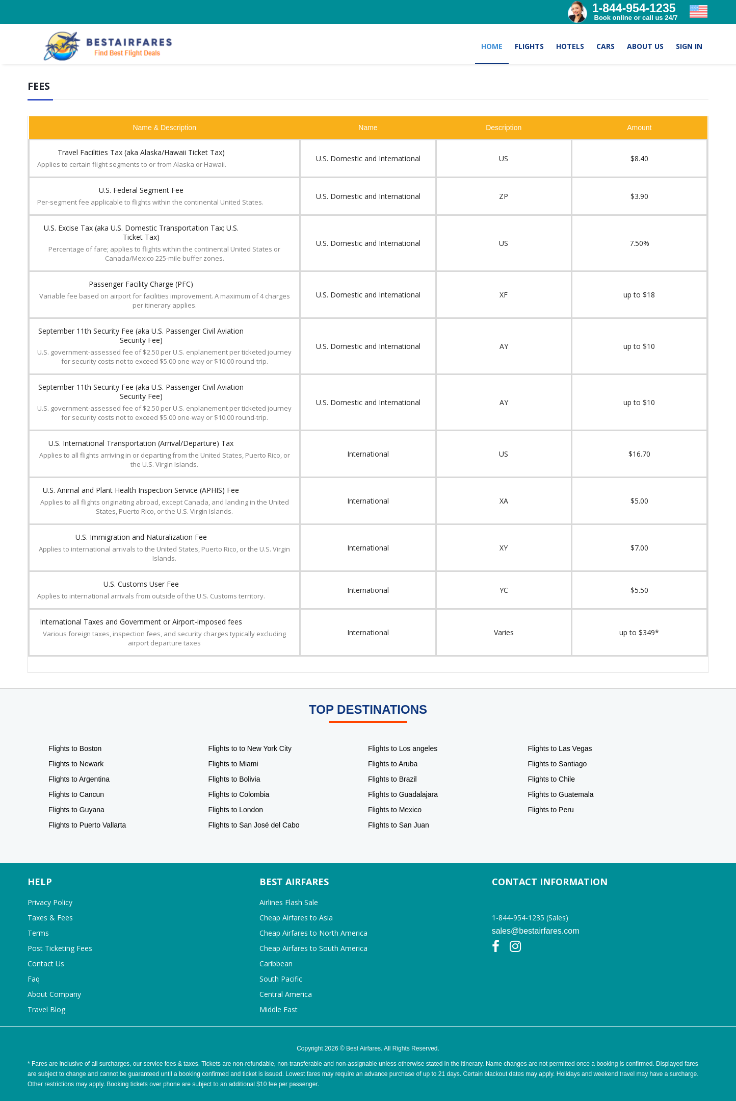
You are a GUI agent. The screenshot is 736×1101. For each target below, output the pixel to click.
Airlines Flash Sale (288, 902)
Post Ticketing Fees (60, 948)
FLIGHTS (529, 46)
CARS (605, 46)
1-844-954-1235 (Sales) (530, 917)
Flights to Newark (75, 764)
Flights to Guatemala (560, 794)
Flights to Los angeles (402, 748)
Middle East (278, 1009)
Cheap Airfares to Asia (296, 917)
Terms (38, 933)
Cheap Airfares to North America (313, 933)
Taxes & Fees (50, 917)
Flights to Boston (74, 748)
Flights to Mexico (395, 810)
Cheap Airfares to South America (313, 948)
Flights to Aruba (392, 764)
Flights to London (235, 810)
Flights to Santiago (557, 764)
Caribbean (276, 963)
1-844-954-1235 (634, 8)
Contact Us (46, 963)
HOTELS (570, 46)
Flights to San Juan (398, 825)
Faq (34, 979)
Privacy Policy (50, 902)
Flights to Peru (550, 810)
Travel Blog (46, 1009)
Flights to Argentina (79, 779)
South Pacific (280, 979)
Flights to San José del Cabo (254, 825)
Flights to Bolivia (234, 779)
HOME (492, 46)
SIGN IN (689, 46)
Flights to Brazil (392, 779)
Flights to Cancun (76, 794)
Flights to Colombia (239, 794)
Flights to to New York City (250, 748)
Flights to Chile (551, 779)
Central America (285, 994)
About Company (54, 994)
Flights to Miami (233, 764)
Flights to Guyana (76, 810)
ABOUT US (645, 46)
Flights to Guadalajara (403, 794)
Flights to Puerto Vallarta (87, 825)
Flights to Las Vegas (560, 748)
